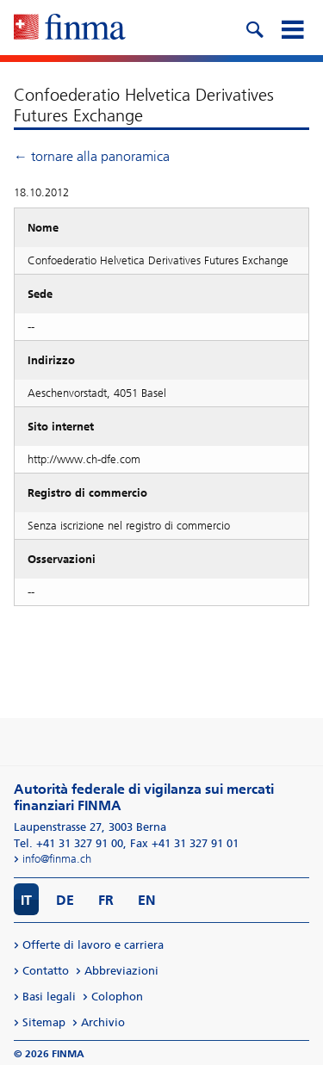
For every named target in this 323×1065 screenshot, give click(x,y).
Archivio (103, 1022)
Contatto (45, 970)
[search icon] (254, 27)
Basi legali (49, 996)
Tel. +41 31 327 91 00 (68, 843)
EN (147, 900)
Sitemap (43, 1022)
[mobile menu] (292, 27)
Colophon (117, 996)
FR (106, 900)
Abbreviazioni (121, 970)
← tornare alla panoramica (92, 156)
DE (65, 900)
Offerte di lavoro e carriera (93, 944)
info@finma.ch (56, 858)
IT (26, 900)
